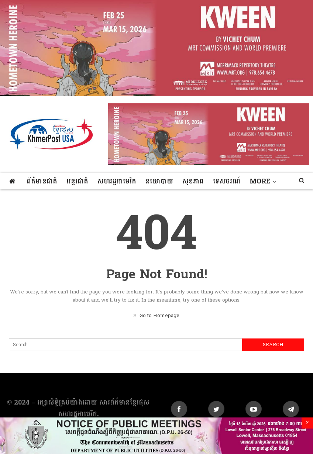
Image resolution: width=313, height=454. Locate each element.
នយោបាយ (159, 181)
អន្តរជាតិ (77, 181)
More (260, 181)
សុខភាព (193, 181)
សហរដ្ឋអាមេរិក (116, 181)
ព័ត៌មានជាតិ (42, 181)
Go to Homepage (156, 315)
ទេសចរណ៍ (226, 181)
